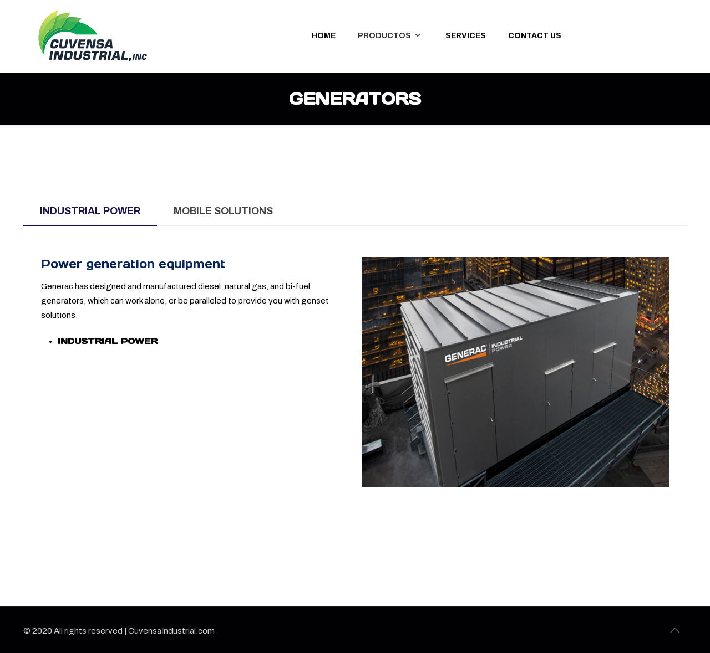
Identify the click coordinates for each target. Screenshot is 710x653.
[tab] (90, 211)
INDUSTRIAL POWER (108, 341)
